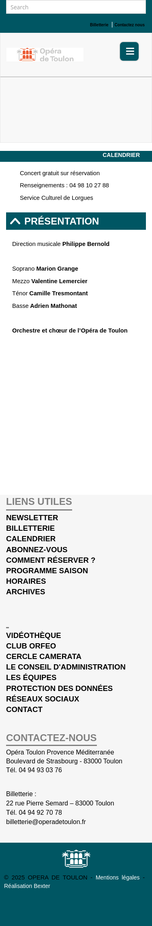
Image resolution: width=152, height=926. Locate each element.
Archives (25, 591)
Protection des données (59, 688)
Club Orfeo (31, 646)
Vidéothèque (33, 635)
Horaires (26, 581)
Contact (24, 709)
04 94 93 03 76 (40, 770)
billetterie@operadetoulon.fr (46, 821)
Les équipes (31, 677)
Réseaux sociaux (42, 699)
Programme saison (47, 570)
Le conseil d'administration (66, 667)
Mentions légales (119, 877)
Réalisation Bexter (27, 886)
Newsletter (32, 517)
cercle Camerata (43, 656)
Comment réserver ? (50, 560)
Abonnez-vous (36, 549)
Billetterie (30, 528)
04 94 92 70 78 (40, 812)
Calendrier (121, 155)
